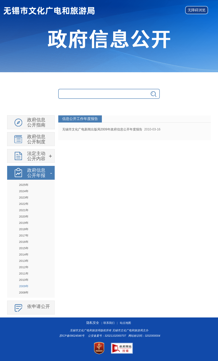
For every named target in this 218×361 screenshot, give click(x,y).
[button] (196, 10)
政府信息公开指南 (36, 122)
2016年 (24, 241)
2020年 (24, 216)
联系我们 (109, 322)
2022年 (24, 203)
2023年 (24, 197)
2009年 (24, 286)
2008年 (24, 292)
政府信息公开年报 (36, 173)
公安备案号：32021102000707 (107, 335)
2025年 (24, 184)
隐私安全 (92, 322)
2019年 (24, 222)
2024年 (24, 191)
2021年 (24, 210)
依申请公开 (38, 306)
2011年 (24, 273)
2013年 (24, 260)
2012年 (24, 267)
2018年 (24, 229)
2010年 (24, 279)
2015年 (24, 248)
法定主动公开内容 (36, 156)
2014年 (24, 254)
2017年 (24, 235)
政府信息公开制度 (36, 139)
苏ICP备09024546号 (71, 335)
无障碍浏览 (197, 10)
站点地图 (125, 322)
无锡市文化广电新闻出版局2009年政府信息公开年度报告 (102, 129)
